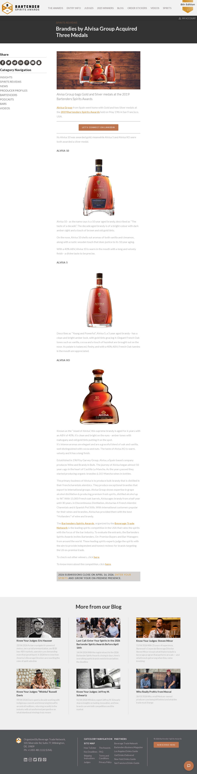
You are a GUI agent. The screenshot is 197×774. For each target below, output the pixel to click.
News (4, 86)
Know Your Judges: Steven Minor (154, 640)
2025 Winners (105, 8)
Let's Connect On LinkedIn (98, 127)
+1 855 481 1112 (36, 750)
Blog (120, 8)
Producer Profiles (13, 90)
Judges (88, 8)
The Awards (55, 8)
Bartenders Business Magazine (128, 747)
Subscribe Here (166, 745)
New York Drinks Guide (125, 759)
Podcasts (7, 99)
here (96, 557)
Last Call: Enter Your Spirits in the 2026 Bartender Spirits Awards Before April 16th (98, 644)
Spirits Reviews (66, 22)
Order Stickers (137, 8)
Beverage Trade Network (126, 743)
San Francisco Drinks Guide (126, 763)
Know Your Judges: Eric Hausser (34, 640)
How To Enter (90, 747)
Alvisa (60, 107)
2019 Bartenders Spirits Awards (80, 111)
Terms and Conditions (104, 757)
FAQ (101, 751)
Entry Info (74, 8)
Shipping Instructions (89, 757)
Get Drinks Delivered (124, 755)
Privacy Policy (105, 762)
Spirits (167, 8)
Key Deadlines (90, 751)
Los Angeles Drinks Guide (126, 751)
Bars (3, 103)
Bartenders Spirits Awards (78, 523)
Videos (155, 8)
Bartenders (8, 94)
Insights (6, 77)
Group (68, 107)
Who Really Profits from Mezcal (153, 691)
